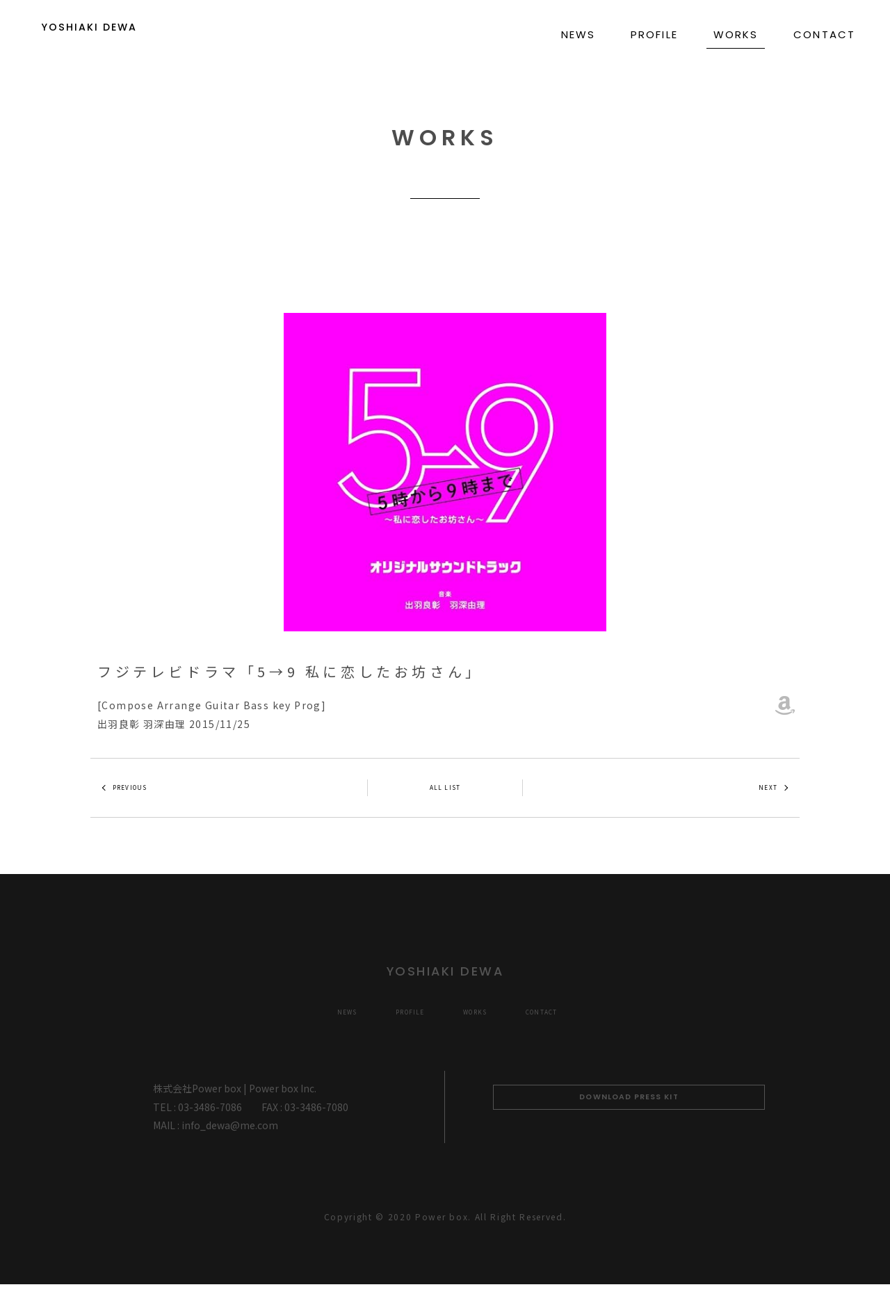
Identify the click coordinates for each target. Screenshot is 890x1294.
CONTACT (824, 34)
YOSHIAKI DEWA (122, 33)
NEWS (578, 34)
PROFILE (654, 34)
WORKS (736, 34)
